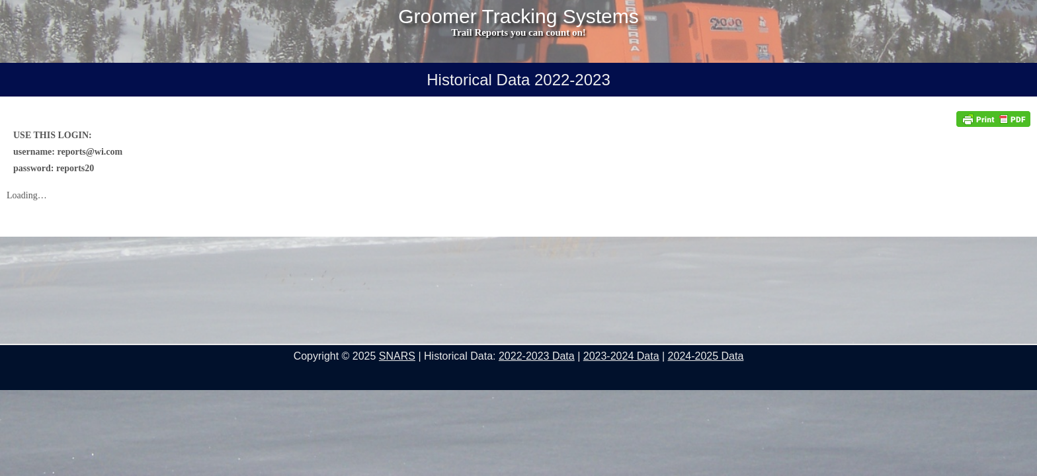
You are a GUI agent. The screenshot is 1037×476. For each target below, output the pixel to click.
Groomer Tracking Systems (518, 16)
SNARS (397, 356)
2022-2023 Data (537, 356)
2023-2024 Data (621, 356)
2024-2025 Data (706, 356)
